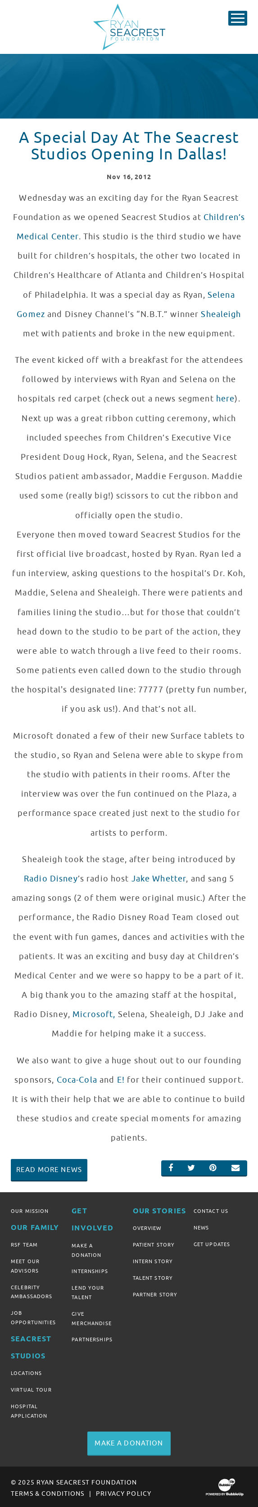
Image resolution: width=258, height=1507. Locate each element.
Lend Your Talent (88, 1291)
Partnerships (92, 1338)
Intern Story (153, 1261)
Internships (90, 1271)
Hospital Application (29, 1408)
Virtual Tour (31, 1387)
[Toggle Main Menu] (237, 18)
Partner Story (155, 1293)
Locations (26, 1371)
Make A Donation (86, 1250)
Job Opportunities (33, 1316)
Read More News (49, 1169)
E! (121, 1080)
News (201, 1227)
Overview (147, 1228)
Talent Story (153, 1277)
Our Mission (30, 1211)
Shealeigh (221, 314)
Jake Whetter (158, 879)
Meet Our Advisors (25, 1265)
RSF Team (24, 1245)
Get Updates (212, 1244)
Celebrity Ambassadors (32, 1290)
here (225, 399)
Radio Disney (51, 879)
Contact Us (211, 1211)
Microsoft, (93, 1014)
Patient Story (154, 1245)
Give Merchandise (92, 1317)
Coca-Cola (77, 1080)
